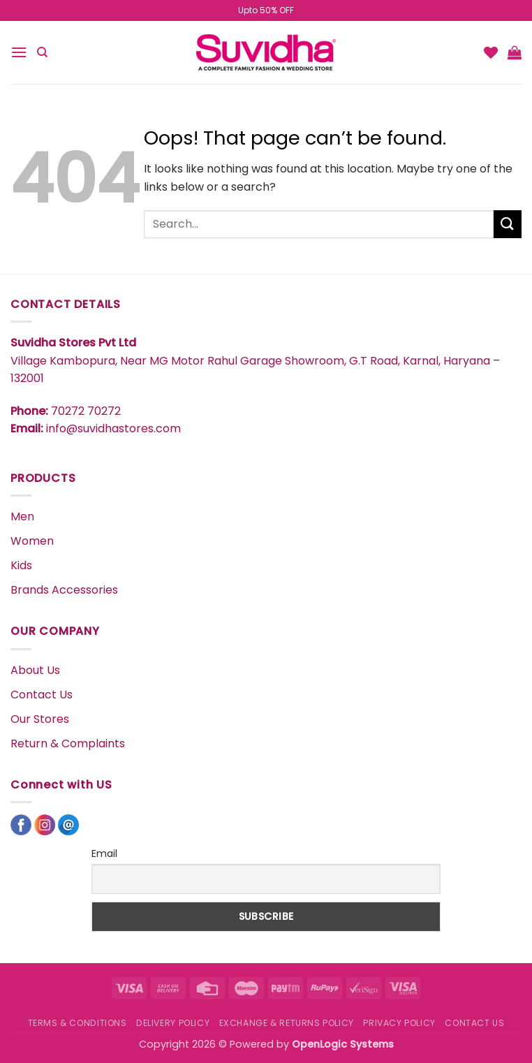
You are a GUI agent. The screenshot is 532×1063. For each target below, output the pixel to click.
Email (104, 853)
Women (32, 541)
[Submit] (508, 223)
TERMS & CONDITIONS (77, 1023)
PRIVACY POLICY (399, 1023)
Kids (21, 565)
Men (22, 516)
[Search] (42, 52)
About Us (35, 670)
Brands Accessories (64, 590)
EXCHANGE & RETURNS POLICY (286, 1023)
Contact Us (41, 695)
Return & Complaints (67, 743)
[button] (18, 52)
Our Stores (39, 719)
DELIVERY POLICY (172, 1023)
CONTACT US (474, 1023)
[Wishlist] (491, 52)
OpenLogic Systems (343, 1044)
